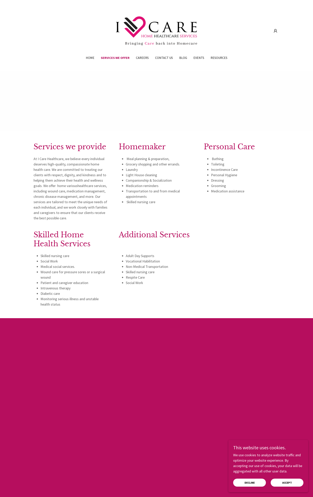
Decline (250, 482)
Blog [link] (183, 58)
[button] (275, 31)
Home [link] (90, 58)
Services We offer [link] (115, 58)
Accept (287, 482)
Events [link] (198, 58)
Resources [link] (219, 58)
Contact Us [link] (164, 58)
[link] (156, 30)
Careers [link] (142, 58)
